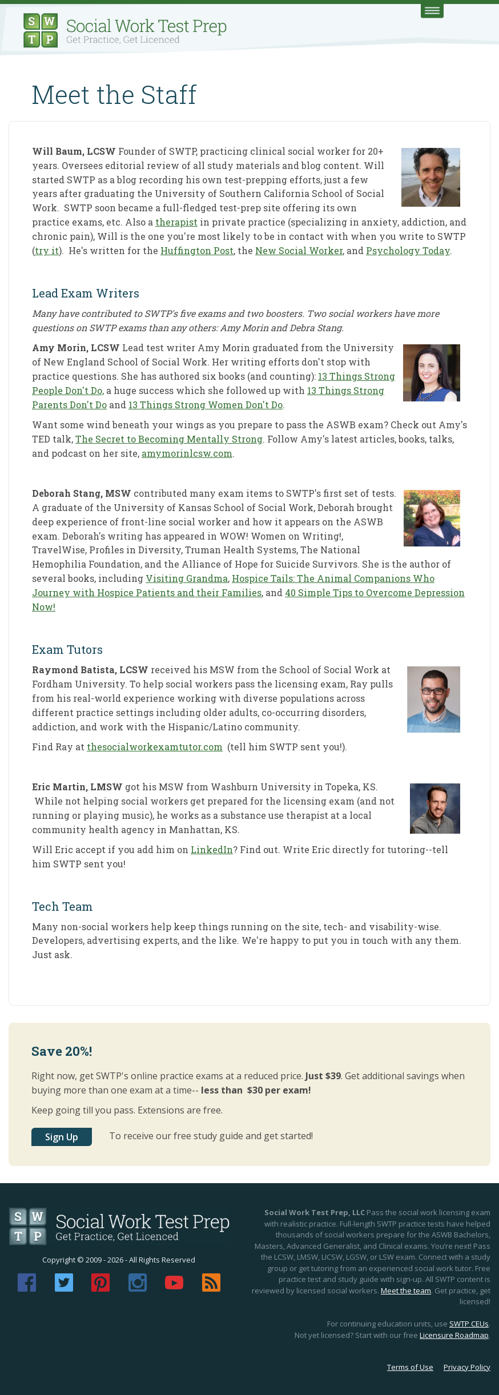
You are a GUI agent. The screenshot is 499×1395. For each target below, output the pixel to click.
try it (47, 250)
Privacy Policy (467, 1367)
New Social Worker (299, 250)
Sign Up (61, 1137)
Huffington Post (197, 250)
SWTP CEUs (469, 1323)
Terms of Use (410, 1367)
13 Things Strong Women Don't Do (205, 405)
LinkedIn (212, 849)
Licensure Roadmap (454, 1335)
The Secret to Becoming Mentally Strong (169, 439)
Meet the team (406, 1290)
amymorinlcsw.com (187, 453)
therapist (176, 222)
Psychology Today (408, 250)
